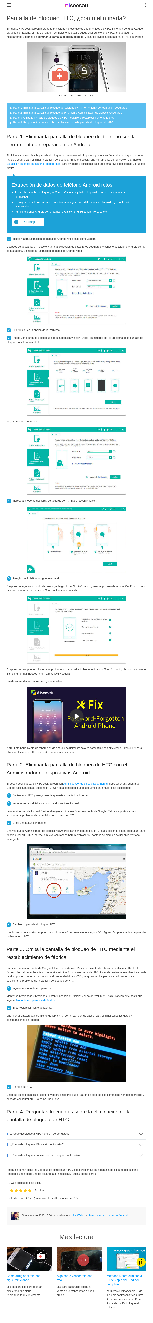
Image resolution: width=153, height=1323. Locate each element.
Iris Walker (79, 1215)
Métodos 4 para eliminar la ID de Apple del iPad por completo (124, 1280)
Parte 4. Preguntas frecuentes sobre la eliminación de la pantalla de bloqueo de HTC (63, 122)
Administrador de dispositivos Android (85, 783)
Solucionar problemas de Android (108, 1215)
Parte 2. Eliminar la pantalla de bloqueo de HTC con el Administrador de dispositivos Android (67, 112)
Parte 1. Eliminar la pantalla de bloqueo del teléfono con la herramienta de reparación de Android (70, 107)
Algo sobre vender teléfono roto (74, 1278)
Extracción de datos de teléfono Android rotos (33, 163)
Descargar (30, 222)
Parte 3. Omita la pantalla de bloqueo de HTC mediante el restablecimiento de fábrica (63, 117)
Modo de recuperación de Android (36, 1000)
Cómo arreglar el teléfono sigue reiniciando (23, 1278)
